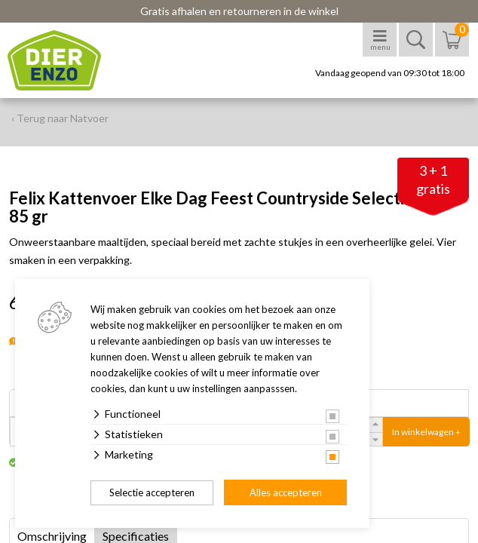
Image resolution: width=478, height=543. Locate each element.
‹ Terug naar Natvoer (60, 118)
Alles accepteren (286, 492)
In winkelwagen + (426, 431)
